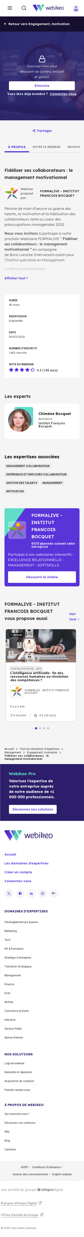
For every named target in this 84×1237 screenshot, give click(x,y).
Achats (8, 1002)
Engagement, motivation (42, 752)
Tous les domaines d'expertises (39, 749)
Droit (7, 993)
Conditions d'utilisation (46, 1167)
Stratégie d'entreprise (17, 957)
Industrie (9, 1019)
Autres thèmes (13, 1037)
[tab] (16, 147)
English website (62, 1174)
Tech (7, 939)
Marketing (10, 931)
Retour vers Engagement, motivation (37, 24)
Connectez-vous (17, 881)
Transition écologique (18, 966)
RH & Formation (14, 948)
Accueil (9, 749)
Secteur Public (13, 1028)
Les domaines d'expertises (26, 863)
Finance (9, 984)
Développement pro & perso (21, 922)
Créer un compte (18, 872)
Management (12, 752)
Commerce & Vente (16, 1011)
